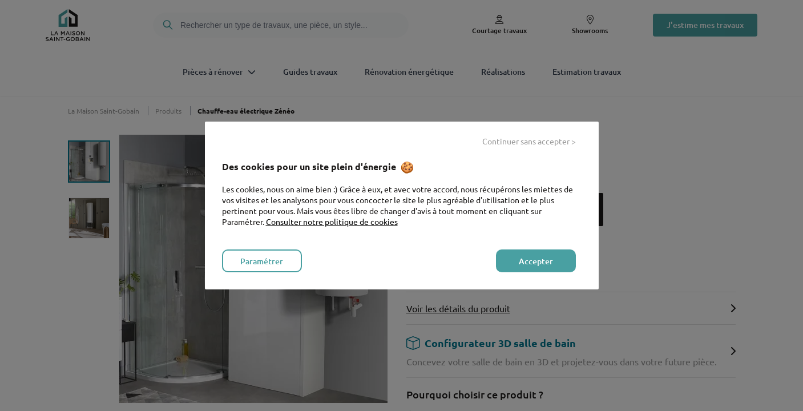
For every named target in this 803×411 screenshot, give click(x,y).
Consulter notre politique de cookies (332, 221)
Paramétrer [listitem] (261, 261)
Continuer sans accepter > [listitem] (529, 141)
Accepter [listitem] (536, 261)
